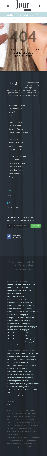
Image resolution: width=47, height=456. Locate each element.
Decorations (13, 139)
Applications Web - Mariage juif (20, 290)
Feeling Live (23, 359)
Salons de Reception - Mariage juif (21, 342)
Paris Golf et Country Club (28, 353)
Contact (22, 265)
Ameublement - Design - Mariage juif (22, 284)
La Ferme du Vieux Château (18, 396)
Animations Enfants (16, 108)
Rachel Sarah (23, 362)
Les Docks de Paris (31, 365)
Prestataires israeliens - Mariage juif (21, 333)
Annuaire (20, 262)
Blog (14, 265)
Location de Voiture (16, 146)
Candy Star (26, 384)
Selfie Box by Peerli (15, 365)
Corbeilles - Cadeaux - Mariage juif (21, 306)
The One (27, 372)
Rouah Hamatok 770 (29, 390)
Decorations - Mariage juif (18, 315)
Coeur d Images (14, 356)
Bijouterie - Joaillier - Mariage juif (20, 300)
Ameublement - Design (17, 105)
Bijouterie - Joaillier (16, 122)
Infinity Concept (14, 378)
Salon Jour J (31, 262)
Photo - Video (14, 160)
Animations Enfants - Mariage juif (20, 287)
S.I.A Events (12, 359)
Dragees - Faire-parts (17, 143)
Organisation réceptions (18, 156)
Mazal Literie (13, 375)
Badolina (32, 359)
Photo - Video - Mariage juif (18, 330)
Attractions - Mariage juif (17, 293)
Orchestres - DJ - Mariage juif (19, 324)
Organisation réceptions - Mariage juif (22, 327)
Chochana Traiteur (15, 372)
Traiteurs (12, 177)
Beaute (11, 115)
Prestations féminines (17, 170)
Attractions (13, 112)
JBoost (10, 404)
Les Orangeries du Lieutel (18, 381)
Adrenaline (36, 384)
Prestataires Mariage (16, 167)
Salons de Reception (16, 173)
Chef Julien (25, 368)
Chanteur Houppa (15, 125)
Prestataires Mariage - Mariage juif (21, 336)
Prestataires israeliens (17, 163)
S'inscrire (35, 226)
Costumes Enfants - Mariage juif (20, 309)
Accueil (11, 262)
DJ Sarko (11, 387)
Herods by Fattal (14, 384)
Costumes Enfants (16, 129)
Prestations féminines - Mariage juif (21, 339)
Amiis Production (28, 356)
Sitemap (31, 265)
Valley (24, 378)
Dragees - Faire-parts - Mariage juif (21, 318)
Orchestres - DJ (15, 149)
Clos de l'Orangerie (15, 393)
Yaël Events (12, 362)
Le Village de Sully (26, 375)
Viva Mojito (12, 353)
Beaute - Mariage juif (16, 296)
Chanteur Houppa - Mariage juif (20, 303)
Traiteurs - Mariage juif (16, 345)
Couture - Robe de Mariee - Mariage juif (23, 312)
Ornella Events (13, 368)
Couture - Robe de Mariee (18, 132)
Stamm (31, 378)
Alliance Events (14, 390)
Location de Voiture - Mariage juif (20, 321)
